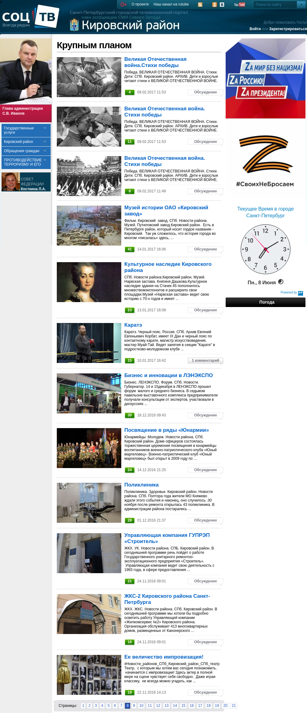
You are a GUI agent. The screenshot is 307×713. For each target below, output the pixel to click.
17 (200, 705)
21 (234, 705)
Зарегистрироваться (288, 29)
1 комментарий (205, 360)
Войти (255, 29)
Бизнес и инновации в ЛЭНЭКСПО (168, 375)
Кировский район (18, 142)
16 (192, 705)
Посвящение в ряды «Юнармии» (166, 430)
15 (183, 705)
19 (217, 705)
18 (209, 705)
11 (150, 705)
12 (158, 705)
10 (141, 705)
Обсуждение (205, 92)
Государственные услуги (19, 130)
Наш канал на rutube (171, 4)
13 (167, 705)
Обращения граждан (21, 151)
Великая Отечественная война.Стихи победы (155, 62)
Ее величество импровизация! (164, 657)
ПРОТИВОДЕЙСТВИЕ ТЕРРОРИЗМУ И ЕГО (23, 162)
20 (225, 705)
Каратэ (133, 325)
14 (175, 705)
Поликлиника (141, 485)
